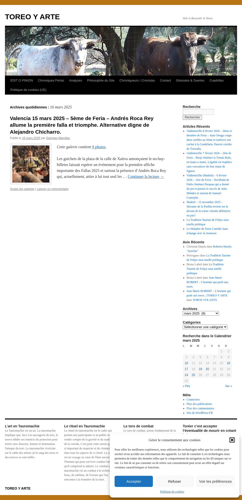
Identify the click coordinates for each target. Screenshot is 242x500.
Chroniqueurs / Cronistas (137, 80)
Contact (165, 80)
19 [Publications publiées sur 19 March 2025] (200, 369)
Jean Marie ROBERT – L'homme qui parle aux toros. (208, 282)
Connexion (193, 399)
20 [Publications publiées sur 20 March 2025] (207, 369)
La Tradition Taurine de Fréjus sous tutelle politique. (205, 269)
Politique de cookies (172, 491)
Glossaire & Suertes (190, 80)
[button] (232, 440)
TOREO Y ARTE (32, 17)
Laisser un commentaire (52, 189)
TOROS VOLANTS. (205, 300)
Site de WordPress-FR (200, 413)
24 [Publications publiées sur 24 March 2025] (186, 375)
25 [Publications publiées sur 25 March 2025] (193, 375)
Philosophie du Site (100, 80)
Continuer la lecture (146, 176)
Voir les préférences (215, 481)
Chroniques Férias (51, 80)
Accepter (133, 481)
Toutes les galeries (22, 189)
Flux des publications (199, 404)
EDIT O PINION (21, 80)
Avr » (228, 386)
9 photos (99, 147)
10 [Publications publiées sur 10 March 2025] (186, 363)
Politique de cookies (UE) (28, 90)
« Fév (186, 386)
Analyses (75, 80)
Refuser (174, 481)
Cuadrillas (216, 80)
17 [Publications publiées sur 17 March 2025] (186, 369)
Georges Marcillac (58, 138)
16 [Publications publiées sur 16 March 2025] (228, 363)
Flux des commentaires (200, 408)
